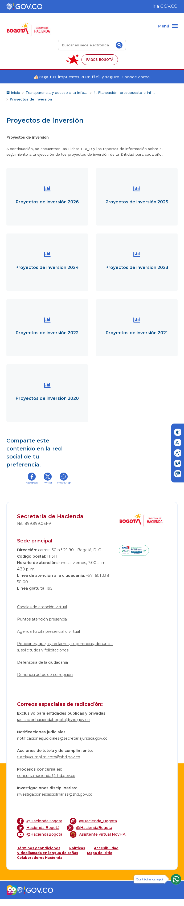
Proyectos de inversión (31, 99)
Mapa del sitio (99, 859)
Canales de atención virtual (42, 613)
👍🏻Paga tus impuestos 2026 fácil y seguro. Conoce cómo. (92, 76)
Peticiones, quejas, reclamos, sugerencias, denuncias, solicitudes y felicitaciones (65, 653)
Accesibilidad (106, 855)
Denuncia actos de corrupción (45, 681)
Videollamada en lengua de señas (47, 859)
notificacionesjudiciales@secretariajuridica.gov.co (62, 745)
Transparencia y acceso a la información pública (57, 92)
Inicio (13, 93)
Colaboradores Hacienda (39, 864)
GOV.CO (169, 6)
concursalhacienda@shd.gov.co (46, 782)
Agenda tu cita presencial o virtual (48, 638)
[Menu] (168, 26)
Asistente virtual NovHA (97, 841)
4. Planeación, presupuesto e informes (124, 92)
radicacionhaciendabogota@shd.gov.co (53, 726)
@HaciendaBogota (39, 827)
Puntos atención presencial (42, 625)
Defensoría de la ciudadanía (42, 669)
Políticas (77, 855)
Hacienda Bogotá (38, 834)
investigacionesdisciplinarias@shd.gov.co (54, 801)
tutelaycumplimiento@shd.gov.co (48, 763)
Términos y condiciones (38, 855)
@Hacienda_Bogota (93, 827)
